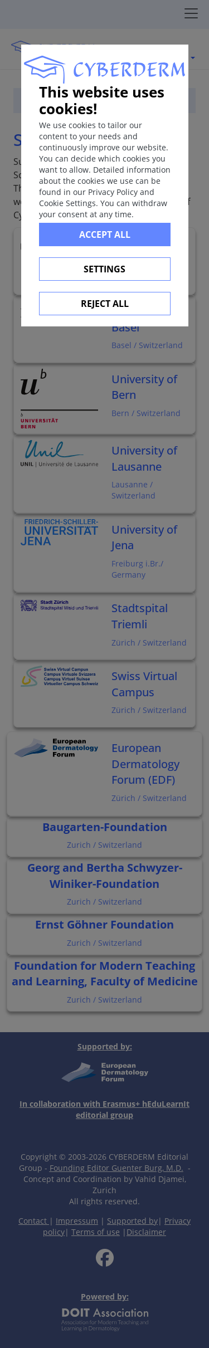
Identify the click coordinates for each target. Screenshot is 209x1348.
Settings (104, 269)
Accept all (104, 234)
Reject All (105, 303)
